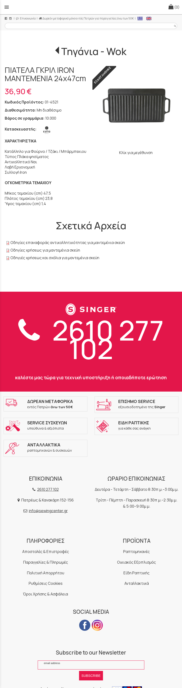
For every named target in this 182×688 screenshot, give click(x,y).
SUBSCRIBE (91, 676)
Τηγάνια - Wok (94, 51)
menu (6, 7)
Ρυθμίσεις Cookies (46, 583)
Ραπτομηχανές (136, 551)
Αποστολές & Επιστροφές (45, 551)
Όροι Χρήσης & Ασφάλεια (45, 594)
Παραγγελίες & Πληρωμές (45, 562)
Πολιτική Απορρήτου (45, 573)
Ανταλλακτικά (136, 583)
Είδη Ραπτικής (136, 573)
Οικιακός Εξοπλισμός (136, 562)
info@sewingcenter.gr (48, 510)
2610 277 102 (91, 339)
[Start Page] (91, 7)
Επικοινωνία (26, 18)
